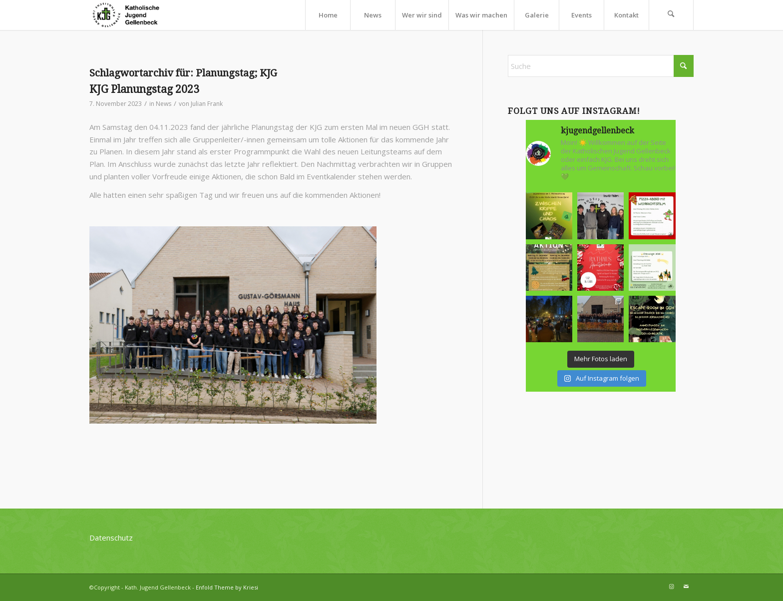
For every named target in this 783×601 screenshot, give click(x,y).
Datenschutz (111, 538)
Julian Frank (207, 103)
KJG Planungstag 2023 (144, 89)
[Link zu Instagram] (671, 586)
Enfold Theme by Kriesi (227, 587)
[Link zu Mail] (686, 586)
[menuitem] (327, 15)
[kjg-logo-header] (130, 15)
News (163, 103)
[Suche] (671, 15)
